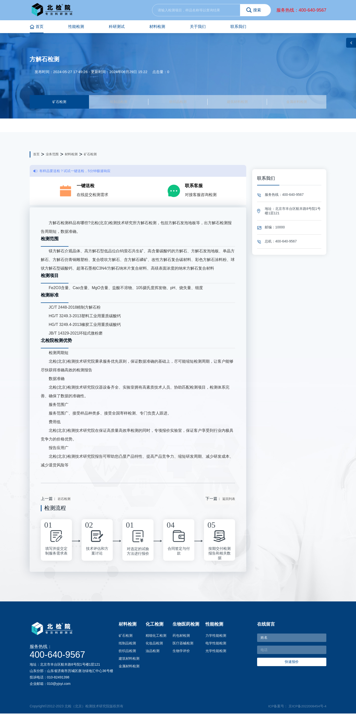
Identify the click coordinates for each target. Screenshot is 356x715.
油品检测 (152, 652)
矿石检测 (59, 102)
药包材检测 (181, 637)
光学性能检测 (215, 652)
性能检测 (76, 26)
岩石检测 (64, 500)
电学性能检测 (215, 645)
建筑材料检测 (237, 102)
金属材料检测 (296, 102)
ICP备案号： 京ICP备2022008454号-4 (296, 708)
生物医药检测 (186, 625)
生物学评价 (181, 652)
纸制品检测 (118, 102)
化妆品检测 (154, 645)
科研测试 (117, 26)
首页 (37, 26)
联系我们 (238, 26)
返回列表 (228, 500)
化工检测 (154, 625)
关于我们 (198, 26)
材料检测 (157, 26)
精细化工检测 (156, 637)
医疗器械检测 (183, 645)
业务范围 (52, 156)
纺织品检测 (178, 102)
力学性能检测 (215, 637)
